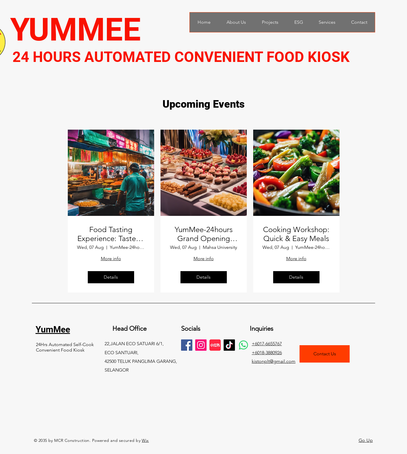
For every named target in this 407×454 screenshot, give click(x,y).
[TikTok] (229, 345)
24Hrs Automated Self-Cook (65, 344)
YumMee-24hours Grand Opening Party (204, 234)
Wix (145, 440)
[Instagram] (201, 345)
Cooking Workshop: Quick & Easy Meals (296, 234)
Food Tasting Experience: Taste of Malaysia (111, 234)
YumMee (53, 329)
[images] (215, 345)
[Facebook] (186, 345)
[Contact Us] (325, 354)
